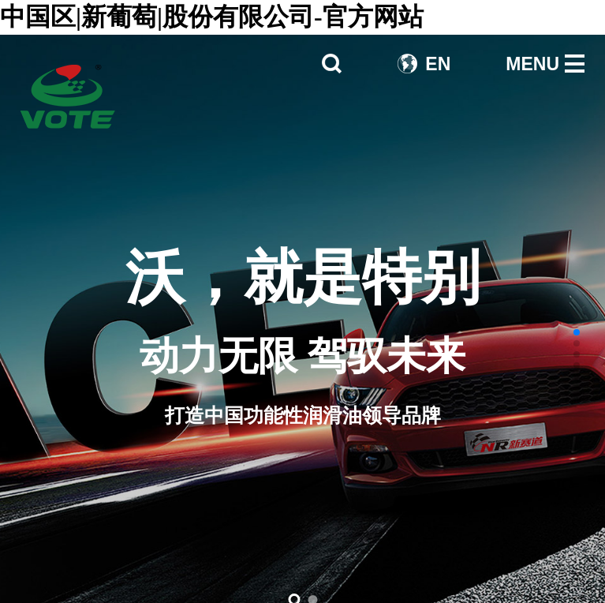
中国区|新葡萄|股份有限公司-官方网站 (212, 16)
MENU (532, 64)
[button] (576, 332)
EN (437, 64)
